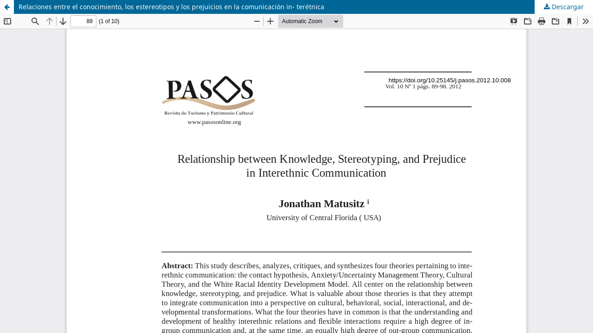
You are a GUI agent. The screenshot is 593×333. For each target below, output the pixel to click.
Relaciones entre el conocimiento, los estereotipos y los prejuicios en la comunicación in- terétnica (171, 6)
